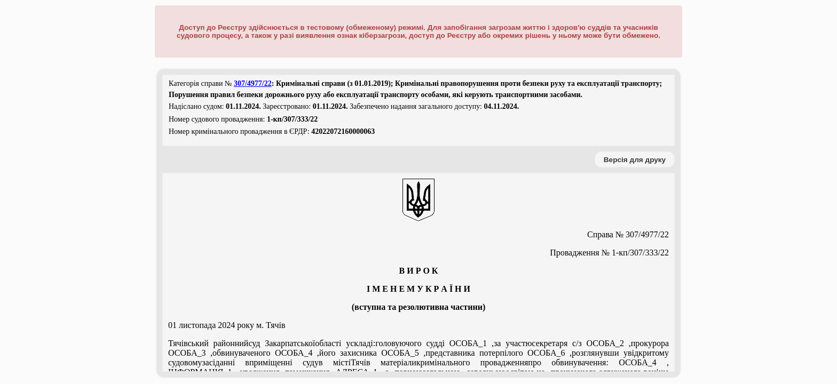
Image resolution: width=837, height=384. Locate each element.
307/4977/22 (253, 83)
